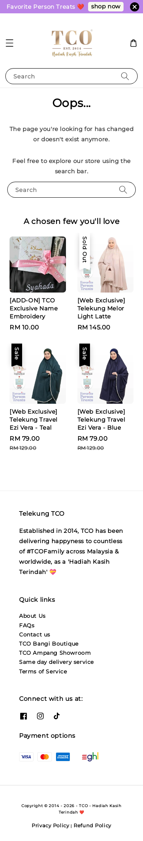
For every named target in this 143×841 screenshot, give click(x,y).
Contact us (34, 634)
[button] (9, 43)
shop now (106, 6)
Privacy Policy (50, 825)
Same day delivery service (56, 662)
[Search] (125, 76)
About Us (32, 615)
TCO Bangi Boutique (49, 643)
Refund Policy (92, 825)
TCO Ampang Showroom (55, 652)
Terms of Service (43, 671)
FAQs (26, 625)
